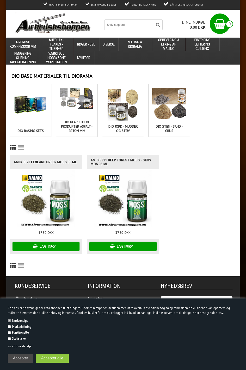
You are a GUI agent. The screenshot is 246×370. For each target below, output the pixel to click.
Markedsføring (21, 327)
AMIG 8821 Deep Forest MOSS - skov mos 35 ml (121, 162)
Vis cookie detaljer (20, 346)
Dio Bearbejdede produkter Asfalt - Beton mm (76, 126)
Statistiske (19, 339)
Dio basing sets (31, 131)
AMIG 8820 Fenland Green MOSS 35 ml (45, 162)
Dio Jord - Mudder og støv (123, 128)
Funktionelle (20, 332)
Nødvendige (20, 321)
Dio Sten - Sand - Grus (169, 128)
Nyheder (83, 58)
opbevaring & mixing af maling (168, 44)
